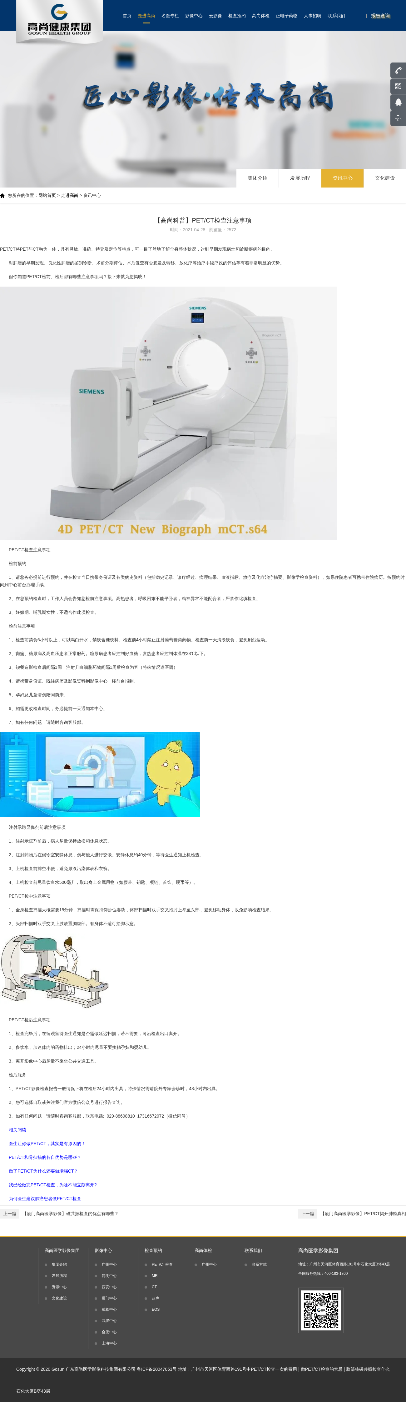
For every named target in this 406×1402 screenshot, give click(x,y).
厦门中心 (109, 1298)
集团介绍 (258, 178)
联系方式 (259, 1264)
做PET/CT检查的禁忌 (322, 1369)
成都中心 (109, 1309)
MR (155, 1276)
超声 (155, 1298)
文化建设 (385, 178)
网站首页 (47, 195)
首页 (127, 15)
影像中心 (194, 15)
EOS (156, 1309)
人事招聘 (312, 15)
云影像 (215, 15)
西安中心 (109, 1287)
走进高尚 (146, 15)
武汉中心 (109, 1321)
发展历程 (300, 178)
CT (154, 1287)
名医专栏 (170, 15)
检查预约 (237, 15)
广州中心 (109, 1264)
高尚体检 (261, 15)
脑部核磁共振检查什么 (368, 1369)
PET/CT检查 (162, 1264)
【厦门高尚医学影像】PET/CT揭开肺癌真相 (352, 1214)
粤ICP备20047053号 (157, 1369)
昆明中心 (109, 1276)
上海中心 (109, 1343)
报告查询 (380, 15)
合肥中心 (109, 1332)
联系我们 (336, 15)
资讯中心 (343, 178)
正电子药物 (287, 15)
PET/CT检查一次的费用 (274, 1369)
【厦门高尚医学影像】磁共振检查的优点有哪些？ (59, 1214)
